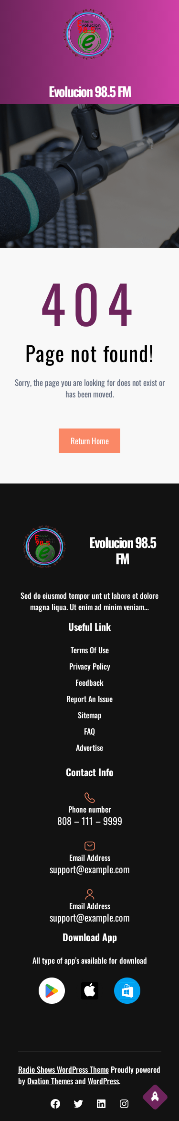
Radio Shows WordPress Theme (63, 1069)
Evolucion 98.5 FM (90, 91)
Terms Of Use (90, 650)
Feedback (89, 682)
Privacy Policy (89, 666)
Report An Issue (89, 698)
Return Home (90, 441)
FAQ (89, 731)
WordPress (103, 1081)
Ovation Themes (50, 1081)
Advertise (89, 747)
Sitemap (90, 715)
